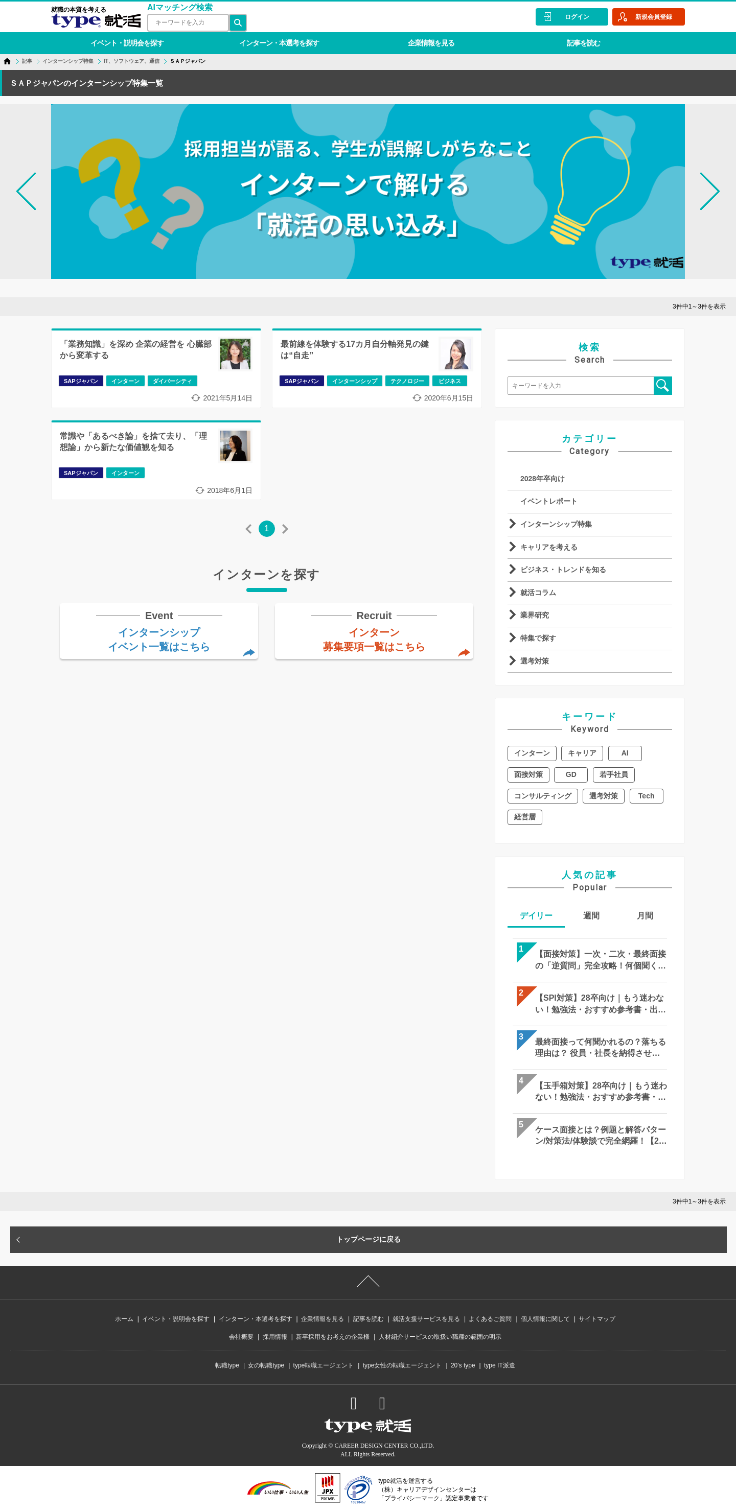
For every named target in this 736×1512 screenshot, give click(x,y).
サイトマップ (597, 1318)
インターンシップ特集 (556, 524)
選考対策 (534, 661)
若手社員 (614, 774)
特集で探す (538, 638)
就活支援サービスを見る (426, 1318)
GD (571, 774)
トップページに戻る (368, 1239)
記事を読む (583, 43)
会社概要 (241, 1336)
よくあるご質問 (490, 1318)
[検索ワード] (188, 23)
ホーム (124, 1318)
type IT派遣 (499, 1365)
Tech (646, 796)
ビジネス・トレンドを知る (563, 569)
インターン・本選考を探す (279, 43)
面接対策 (528, 774)
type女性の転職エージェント (402, 1365)
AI (625, 753)
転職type (227, 1365)
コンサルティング (542, 796)
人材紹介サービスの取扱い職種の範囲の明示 (440, 1336)
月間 (645, 915)
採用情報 (275, 1336)
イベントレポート (549, 501)
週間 (591, 915)
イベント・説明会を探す (127, 43)
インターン (532, 753)
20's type (463, 1365)
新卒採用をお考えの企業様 (333, 1336)
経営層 (525, 817)
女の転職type (266, 1365)
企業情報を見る (431, 43)
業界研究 (534, 615)
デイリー (536, 915)
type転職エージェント (323, 1365)
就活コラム (538, 592)
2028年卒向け (542, 479)
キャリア (582, 753)
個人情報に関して (545, 1318)
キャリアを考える (549, 547)
